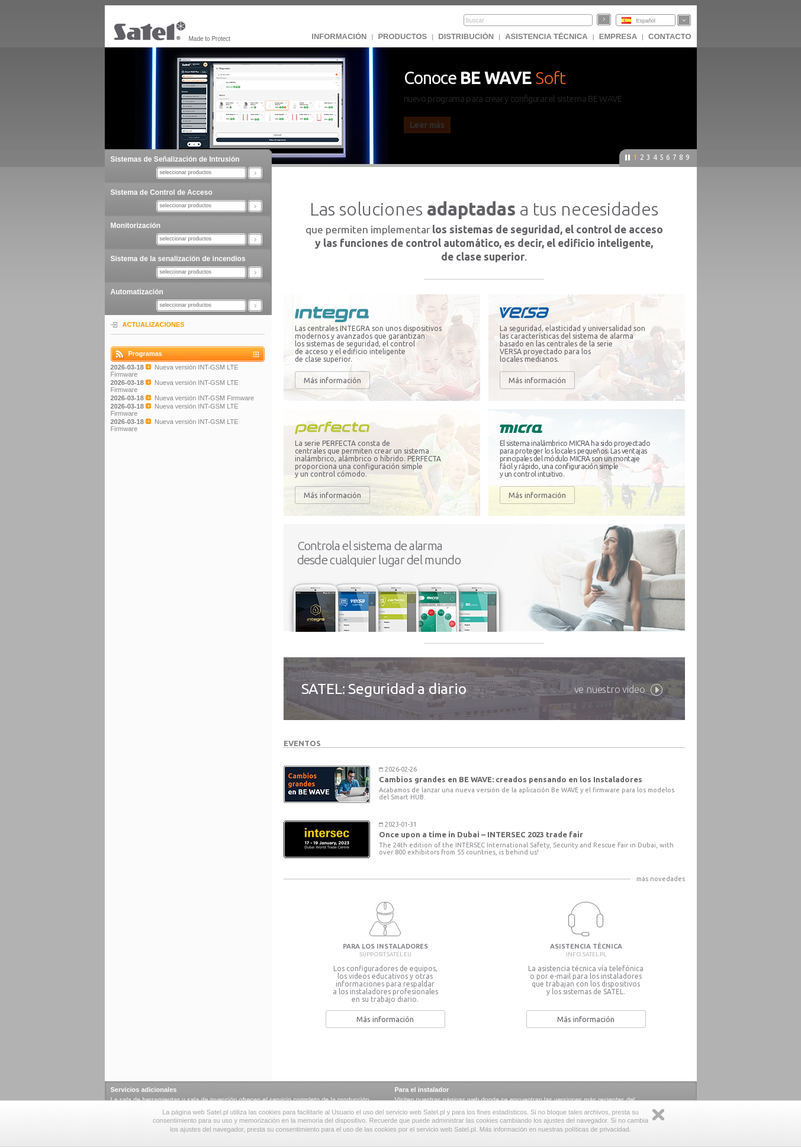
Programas (145, 353)
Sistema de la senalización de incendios (178, 259)
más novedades (660, 878)
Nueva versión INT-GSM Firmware (204, 397)
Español (646, 21)
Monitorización (136, 225)
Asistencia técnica (546, 36)
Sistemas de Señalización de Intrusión (175, 159)
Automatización (137, 292)
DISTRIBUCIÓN (466, 36)
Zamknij (658, 1114)
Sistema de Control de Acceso (162, 192)
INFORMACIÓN (338, 36)
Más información (332, 380)
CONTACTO (669, 36)
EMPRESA (618, 36)
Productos (402, 36)
